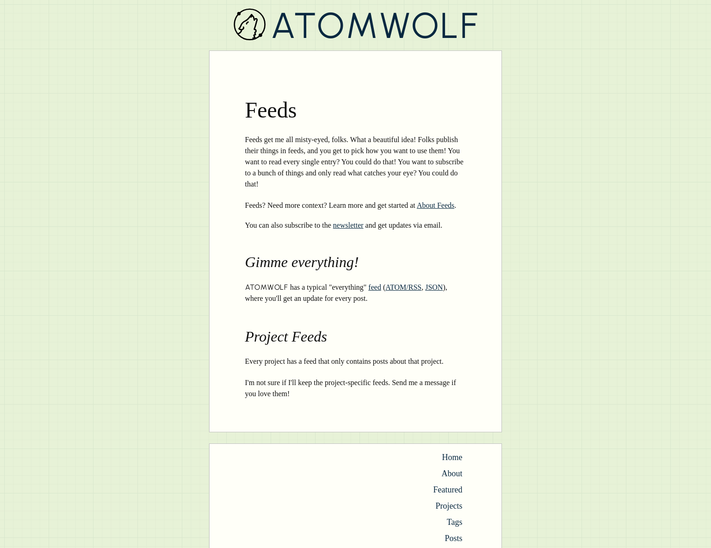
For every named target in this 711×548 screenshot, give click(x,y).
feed (374, 287)
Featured (448, 489)
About (452, 473)
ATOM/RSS (403, 287)
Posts (453, 538)
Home (452, 457)
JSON (434, 287)
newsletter (348, 225)
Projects (449, 506)
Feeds (271, 110)
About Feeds (435, 205)
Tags (455, 522)
